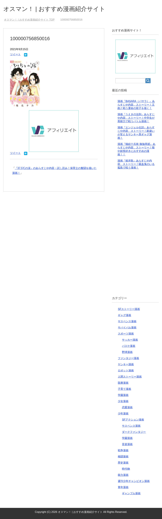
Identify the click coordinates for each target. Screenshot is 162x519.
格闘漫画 (123, 456)
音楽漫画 (127, 444)
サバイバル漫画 (127, 327)
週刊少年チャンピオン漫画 (134, 481)
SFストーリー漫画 (129, 309)
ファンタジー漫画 (128, 358)
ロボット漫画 (126, 370)
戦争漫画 (123, 450)
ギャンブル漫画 (131, 493)
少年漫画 (123, 413)
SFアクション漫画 (133, 419)
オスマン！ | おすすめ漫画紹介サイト (54, 8)
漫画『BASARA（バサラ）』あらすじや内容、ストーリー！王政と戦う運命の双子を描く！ (136, 105)
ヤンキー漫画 (126, 364)
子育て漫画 (124, 389)
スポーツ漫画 (126, 333)
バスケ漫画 (128, 346)
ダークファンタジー (134, 432)
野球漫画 (127, 352)
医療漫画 (123, 382)
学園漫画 (123, 395)
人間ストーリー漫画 (130, 376)
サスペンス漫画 (127, 321)
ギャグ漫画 (124, 315)
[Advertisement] (135, 235)
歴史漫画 (123, 462)
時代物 (126, 468)
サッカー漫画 (130, 339)
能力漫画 (123, 475)
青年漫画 (123, 487)
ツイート (15, 54)
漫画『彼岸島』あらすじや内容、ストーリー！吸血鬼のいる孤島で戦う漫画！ (136, 164)
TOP (29, 19)
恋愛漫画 (127, 407)
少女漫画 (123, 401)
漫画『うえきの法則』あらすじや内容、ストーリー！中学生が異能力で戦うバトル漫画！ (136, 118)
